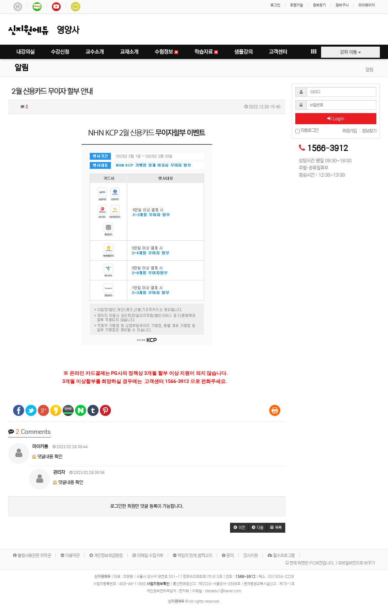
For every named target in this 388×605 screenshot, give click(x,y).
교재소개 (129, 52)
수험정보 (166, 52)
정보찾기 (319, 5)
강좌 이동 (350, 52)
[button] (239, 528)
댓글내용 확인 (50, 456)
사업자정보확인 (158, 584)
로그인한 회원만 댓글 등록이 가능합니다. (146, 506)
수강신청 (60, 52)
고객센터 (278, 52)
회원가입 (296, 5)
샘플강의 (243, 52)
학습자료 (206, 52)
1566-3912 (327, 148)
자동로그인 (306, 130)
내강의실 (25, 52)
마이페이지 (367, 5)
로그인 (275, 5)
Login (335, 118)
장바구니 (342, 5)
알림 (21, 68)
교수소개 (94, 52)
